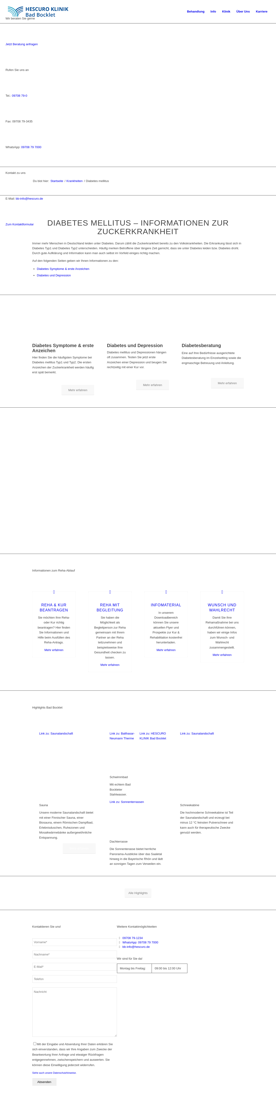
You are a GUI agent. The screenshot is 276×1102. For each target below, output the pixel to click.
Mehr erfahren (53, 650)
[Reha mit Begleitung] (110, 592)
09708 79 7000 (31, 147)
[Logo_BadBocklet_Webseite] (40, 11)
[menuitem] (195, 11)
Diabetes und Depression (54, 275)
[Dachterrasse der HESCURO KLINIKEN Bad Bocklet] (138, 834)
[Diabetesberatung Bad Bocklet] (213, 340)
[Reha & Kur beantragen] (54, 592)
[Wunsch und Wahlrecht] (222, 592)
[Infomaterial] (166, 592)
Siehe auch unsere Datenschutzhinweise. (54, 1073)
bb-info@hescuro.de (29, 198)
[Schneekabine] (208, 797)
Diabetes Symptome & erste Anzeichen (63, 269)
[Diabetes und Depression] (138, 340)
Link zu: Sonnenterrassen (127, 802)
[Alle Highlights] (138, 893)
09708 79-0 (19, 95)
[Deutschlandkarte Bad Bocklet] (213, 973)
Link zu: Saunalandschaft (56, 733)
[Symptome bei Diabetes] (63, 340)
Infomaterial (166, 605)
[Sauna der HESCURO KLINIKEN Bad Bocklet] (67, 797)
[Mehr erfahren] (77, 390)
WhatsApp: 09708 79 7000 (140, 942)
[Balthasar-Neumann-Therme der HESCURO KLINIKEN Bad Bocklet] (123, 769)
